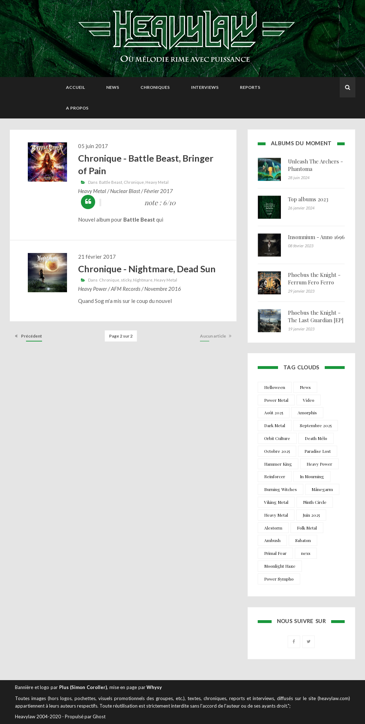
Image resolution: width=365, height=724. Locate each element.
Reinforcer (274, 476)
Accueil (75, 87)
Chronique (134, 182)
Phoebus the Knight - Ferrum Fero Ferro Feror (314, 282)
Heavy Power (319, 464)
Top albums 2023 (308, 199)
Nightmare (143, 280)
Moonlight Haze (279, 566)
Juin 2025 (311, 515)
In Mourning (312, 476)
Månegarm (322, 489)
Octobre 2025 (277, 451)
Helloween (274, 387)
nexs (305, 553)
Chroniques (155, 87)
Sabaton (303, 540)
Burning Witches (280, 489)
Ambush (272, 540)
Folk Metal (307, 528)
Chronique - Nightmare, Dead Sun (147, 268)
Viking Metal (276, 502)
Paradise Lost (317, 451)
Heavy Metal (157, 182)
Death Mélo (316, 438)
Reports (250, 87)
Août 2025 (273, 412)
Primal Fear (275, 553)
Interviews (205, 87)
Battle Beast (110, 182)
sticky (126, 280)
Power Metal (276, 400)
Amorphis (307, 412)
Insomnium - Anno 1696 (316, 237)
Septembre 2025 (315, 425)
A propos (77, 108)
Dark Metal (274, 425)
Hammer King (278, 464)
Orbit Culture (277, 438)
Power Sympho (279, 579)
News (112, 87)
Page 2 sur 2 (121, 336)
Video (308, 400)
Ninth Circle (315, 502)
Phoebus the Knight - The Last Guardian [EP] (316, 316)
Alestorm (273, 528)
